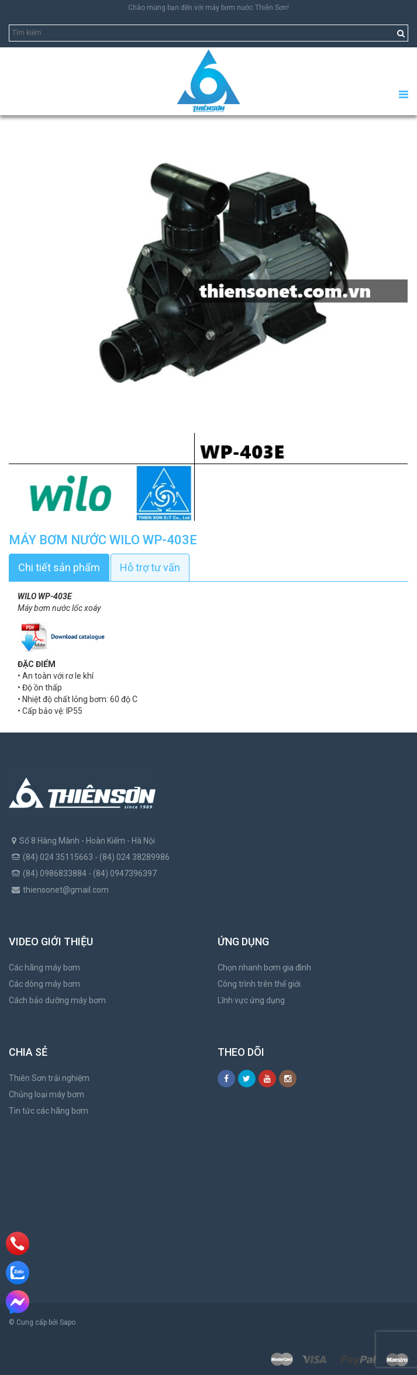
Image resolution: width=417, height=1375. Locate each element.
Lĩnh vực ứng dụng (251, 1000)
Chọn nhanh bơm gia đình (264, 967)
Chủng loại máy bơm (46, 1094)
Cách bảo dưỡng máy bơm (57, 1000)
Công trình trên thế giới (259, 984)
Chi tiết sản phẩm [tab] (59, 567)
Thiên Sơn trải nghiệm (49, 1078)
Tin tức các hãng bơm (48, 1110)
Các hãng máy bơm (44, 967)
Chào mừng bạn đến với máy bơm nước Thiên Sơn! (208, 8)
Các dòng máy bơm (44, 984)
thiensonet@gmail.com (66, 889)
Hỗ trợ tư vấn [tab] (150, 567)
